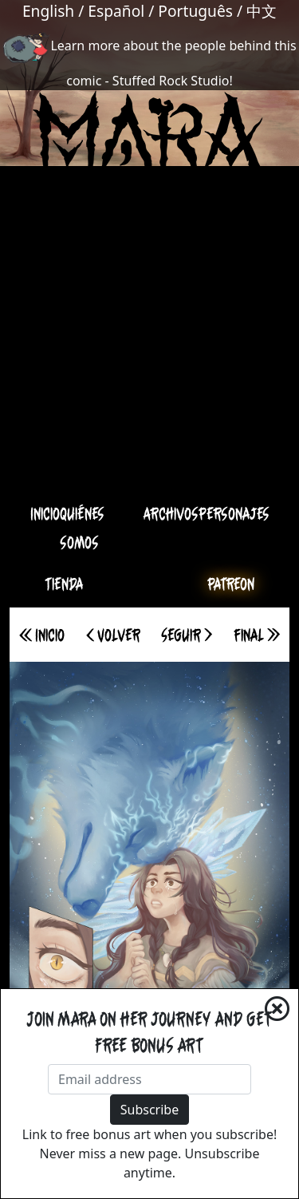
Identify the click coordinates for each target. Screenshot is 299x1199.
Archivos (171, 513)
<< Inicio (42, 634)
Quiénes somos (82, 528)
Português (195, 11)
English (48, 11)
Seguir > (186, 634)
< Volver (113, 634)
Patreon (230, 583)
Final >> (257, 634)
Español (116, 11)
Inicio (45, 513)
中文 (261, 11)
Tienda (64, 583)
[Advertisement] (149, 339)
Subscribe (149, 1109)
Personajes (234, 513)
